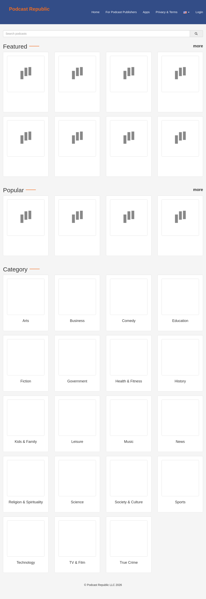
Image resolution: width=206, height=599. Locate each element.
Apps (146, 12)
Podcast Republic (29, 9)
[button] (186, 12)
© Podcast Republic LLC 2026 (103, 585)
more (198, 46)
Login (199, 12)
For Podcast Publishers (121, 12)
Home (96, 12)
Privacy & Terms (166, 12)
